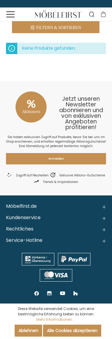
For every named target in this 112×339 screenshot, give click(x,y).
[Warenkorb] (103, 14)
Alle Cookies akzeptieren (72, 331)
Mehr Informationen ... (56, 319)
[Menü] (10, 14)
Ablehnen (28, 331)
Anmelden (56, 159)
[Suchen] (92, 14)
